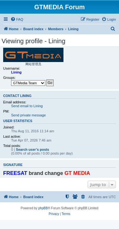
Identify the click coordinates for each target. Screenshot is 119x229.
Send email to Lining (27, 106)
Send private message (28, 115)
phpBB (43, 208)
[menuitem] (16, 19)
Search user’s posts (32, 149)
